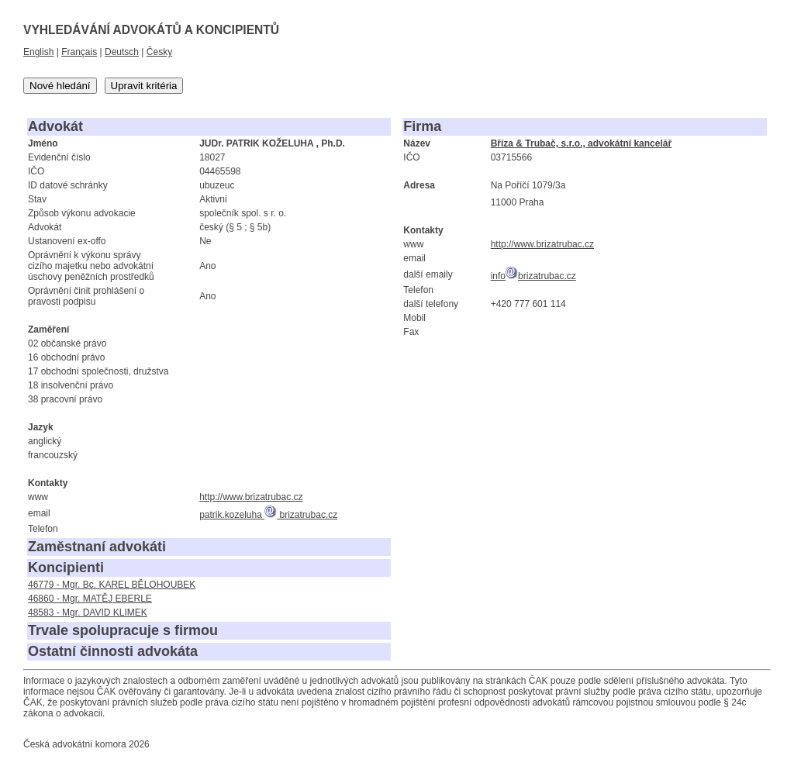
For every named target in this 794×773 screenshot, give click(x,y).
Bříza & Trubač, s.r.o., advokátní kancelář (581, 143)
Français (79, 52)
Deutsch (122, 52)
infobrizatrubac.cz (533, 276)
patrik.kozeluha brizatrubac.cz (268, 514)
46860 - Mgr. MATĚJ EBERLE (90, 598)
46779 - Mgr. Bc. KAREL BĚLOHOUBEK (111, 584)
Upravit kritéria (144, 85)
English (38, 52)
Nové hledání (60, 85)
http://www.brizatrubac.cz (250, 497)
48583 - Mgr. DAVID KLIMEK (87, 612)
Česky (159, 52)
